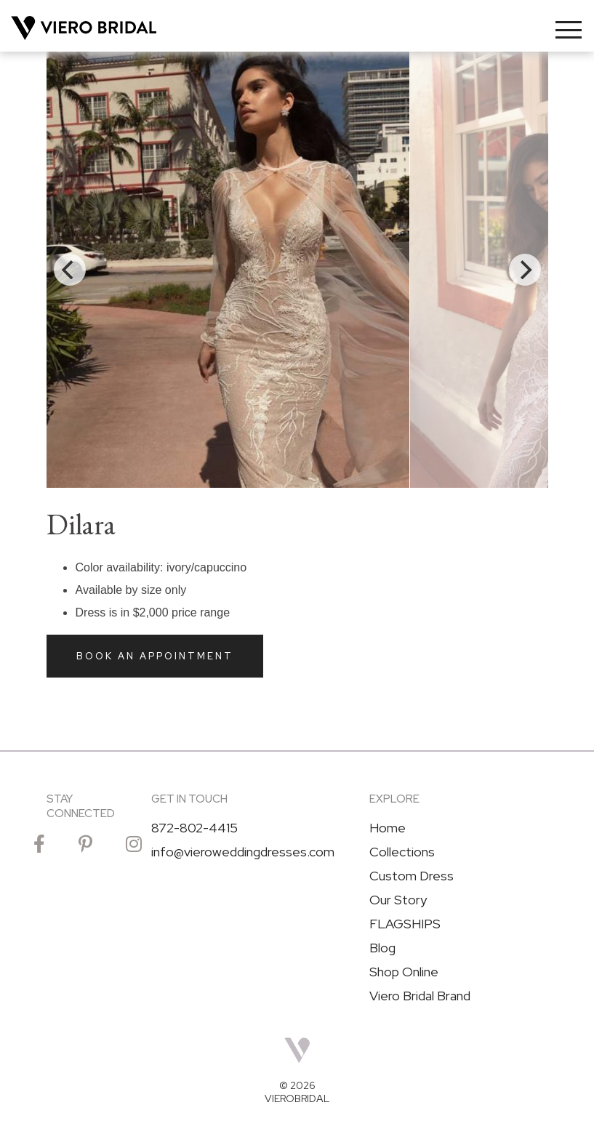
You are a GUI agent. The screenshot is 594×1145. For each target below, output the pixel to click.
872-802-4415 (194, 828)
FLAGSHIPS (405, 924)
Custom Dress (411, 876)
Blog (382, 948)
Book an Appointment (154, 656)
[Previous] (70, 270)
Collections (402, 852)
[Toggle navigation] (568, 30)
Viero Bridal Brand (419, 996)
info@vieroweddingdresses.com (242, 852)
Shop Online (403, 972)
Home (387, 828)
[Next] (525, 270)
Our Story (398, 900)
